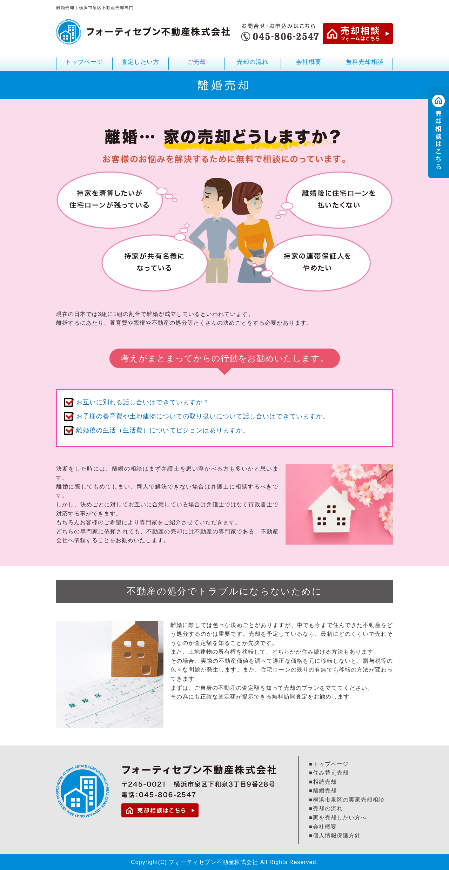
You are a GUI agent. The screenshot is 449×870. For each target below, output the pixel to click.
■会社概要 (323, 827)
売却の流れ (252, 62)
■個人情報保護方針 (335, 835)
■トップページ (329, 764)
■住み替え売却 (329, 773)
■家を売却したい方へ (338, 818)
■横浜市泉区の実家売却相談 (346, 800)
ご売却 (196, 65)
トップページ (84, 62)
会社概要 (308, 62)
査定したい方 (140, 62)
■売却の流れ (326, 808)
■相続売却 (323, 782)
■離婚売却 (323, 791)
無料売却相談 (365, 62)
